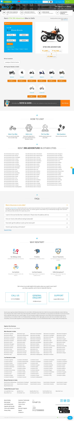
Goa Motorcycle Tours (34, 395)
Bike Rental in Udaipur (61, 354)
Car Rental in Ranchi (34, 375)
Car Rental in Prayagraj (61, 374)
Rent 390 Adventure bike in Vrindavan (33, 186)
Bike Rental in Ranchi (61, 351)
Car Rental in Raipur (21, 375)
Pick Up (8, 32)
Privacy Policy (7, 412)
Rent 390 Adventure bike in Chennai (33, 157)
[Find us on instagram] (68, 402)
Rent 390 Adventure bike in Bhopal (11, 155)
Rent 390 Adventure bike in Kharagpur (12, 167)
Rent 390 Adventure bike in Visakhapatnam (13, 186)
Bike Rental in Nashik (48, 349)
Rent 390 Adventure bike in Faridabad (55, 159)
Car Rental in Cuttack (8, 365)
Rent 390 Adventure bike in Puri (32, 178)
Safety (19, 408)
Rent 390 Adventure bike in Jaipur (54, 164)
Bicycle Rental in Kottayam (22, 386)
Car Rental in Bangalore (61, 361)
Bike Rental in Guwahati (9, 342)
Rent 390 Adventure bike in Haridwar (11, 164)
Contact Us (31, 1)
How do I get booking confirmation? (15, 227)
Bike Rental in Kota (47, 346)
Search (10, 44)
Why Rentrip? (7, 404)
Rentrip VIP (15, 1)
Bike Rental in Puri (34, 351)
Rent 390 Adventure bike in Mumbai (33, 172)
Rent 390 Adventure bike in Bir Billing (54, 155)
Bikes (59, 8)
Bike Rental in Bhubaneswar (23, 337)
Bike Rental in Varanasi (21, 356)
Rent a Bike (6, 330)
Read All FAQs (7, 230)
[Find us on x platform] (65, 402)
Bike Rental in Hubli (47, 342)
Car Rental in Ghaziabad (9, 367)
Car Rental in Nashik (61, 372)
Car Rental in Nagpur (48, 372)
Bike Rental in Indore (8, 344)
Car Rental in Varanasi (21, 379)
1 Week (21, 49)
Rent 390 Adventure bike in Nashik (32, 174)
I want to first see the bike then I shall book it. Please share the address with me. (27, 215)
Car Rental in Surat (21, 377)
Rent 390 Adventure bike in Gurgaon (11, 162)
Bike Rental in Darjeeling (35, 339)
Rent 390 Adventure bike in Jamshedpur (12, 166)
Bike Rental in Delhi (61, 339)
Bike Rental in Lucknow (8, 347)
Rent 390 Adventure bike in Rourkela (54, 179)
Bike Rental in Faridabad (9, 341)
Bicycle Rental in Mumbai (49, 386)
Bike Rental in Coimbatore (9, 339)
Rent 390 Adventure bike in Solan (53, 181)
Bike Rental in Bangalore (62, 335)
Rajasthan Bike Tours (34, 393)
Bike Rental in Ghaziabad (35, 341)
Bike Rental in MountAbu (62, 347)
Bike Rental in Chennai (61, 337)
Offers (36, 1)
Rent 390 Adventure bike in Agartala (11, 153)
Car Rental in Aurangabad (49, 361)
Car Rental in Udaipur (61, 377)
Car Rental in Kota (34, 370)
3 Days (12, 49)
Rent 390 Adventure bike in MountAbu (12, 172)
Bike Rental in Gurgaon (61, 341)
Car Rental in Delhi (34, 365)
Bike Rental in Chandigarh (49, 337)
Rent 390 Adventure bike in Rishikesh (33, 179)
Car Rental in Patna (34, 374)
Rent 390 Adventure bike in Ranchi (11, 179)
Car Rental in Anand (34, 361)
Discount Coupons (22, 410)
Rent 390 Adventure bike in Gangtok (11, 160)
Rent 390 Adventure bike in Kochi (32, 167)
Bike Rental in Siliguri (48, 353)
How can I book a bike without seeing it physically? (19, 219)
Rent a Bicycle (17, 330)
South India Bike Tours (47, 395)
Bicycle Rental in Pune (8, 388)
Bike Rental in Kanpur (61, 344)
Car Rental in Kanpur (61, 368)
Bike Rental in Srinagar (21, 354)
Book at (9, 27)
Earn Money (65, 103)
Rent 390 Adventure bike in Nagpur (54, 172)
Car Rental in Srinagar (8, 377)
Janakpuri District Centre (12, 62)
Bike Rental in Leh (60, 346)
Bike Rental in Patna (8, 351)
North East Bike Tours (47, 393)
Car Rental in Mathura (61, 370)
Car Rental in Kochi (8, 370)
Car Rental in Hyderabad (9, 368)
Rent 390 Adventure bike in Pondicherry (55, 176)
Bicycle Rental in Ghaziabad (49, 384)
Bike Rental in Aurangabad (49, 335)
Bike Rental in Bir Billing (35, 337)
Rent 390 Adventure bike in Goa (53, 160)
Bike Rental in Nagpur (21, 349)
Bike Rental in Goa (47, 341)
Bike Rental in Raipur (48, 351)
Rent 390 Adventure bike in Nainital (11, 174)
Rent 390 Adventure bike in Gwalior (54, 162)
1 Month (26, 49)
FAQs (73, 171)
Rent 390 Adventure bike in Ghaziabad (33, 160)
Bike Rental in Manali (21, 347)
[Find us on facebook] (61, 402)
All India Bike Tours (21, 395)
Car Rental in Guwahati (48, 367)
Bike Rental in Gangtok (21, 341)
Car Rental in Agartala (8, 361)
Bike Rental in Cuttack (21, 339)
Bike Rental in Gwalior (21, 342)
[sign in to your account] (58, 2)
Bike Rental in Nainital (34, 349)
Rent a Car (11, 330)
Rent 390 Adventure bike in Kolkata (54, 167)
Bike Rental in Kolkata (34, 346)
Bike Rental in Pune (21, 351)
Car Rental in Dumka (48, 365)
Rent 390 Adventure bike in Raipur (54, 178)
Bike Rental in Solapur (8, 354)
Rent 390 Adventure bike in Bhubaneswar (34, 155)
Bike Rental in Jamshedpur (35, 344)
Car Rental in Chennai (48, 363)
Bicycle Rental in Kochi (8, 386)
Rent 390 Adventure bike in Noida (54, 174)
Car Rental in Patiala (21, 374)
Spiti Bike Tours (20, 393)
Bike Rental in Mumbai (8, 349)
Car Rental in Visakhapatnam (36, 379)
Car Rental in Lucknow (48, 370)
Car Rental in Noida (8, 374)
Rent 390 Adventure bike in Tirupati (54, 183)
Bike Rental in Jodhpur (48, 344)
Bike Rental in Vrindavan (48, 356)
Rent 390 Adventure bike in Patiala (11, 176)
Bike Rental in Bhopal (8, 337)
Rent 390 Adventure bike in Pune (10, 178)
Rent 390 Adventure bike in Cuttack (11, 159)
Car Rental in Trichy (47, 377)
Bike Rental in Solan (61, 353)
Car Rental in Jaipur (34, 368)
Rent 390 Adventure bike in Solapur (11, 183)
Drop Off (8, 38)
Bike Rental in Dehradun (48, 339)
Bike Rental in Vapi (8, 356)
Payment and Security (9, 408)
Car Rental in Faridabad (61, 365)
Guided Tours (26, 1)
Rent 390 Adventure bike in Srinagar (33, 183)
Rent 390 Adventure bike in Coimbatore (55, 157)
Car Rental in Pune (7, 375)
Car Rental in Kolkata (21, 370)
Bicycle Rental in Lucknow (35, 386)
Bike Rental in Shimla (34, 353)
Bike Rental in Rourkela (22, 353)
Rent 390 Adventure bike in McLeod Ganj (55, 171)
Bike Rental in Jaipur (21, 344)
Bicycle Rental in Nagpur (62, 386)
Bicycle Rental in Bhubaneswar (10, 384)
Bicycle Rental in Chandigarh (23, 384)
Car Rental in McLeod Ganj (9, 372)
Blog (21, 1)
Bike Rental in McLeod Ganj (49, 347)
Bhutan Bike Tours (8, 395)
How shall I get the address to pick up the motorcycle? (20, 223)
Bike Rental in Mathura (35, 347)
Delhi (62, 8)
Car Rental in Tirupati (34, 377)
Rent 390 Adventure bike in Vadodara (33, 185)
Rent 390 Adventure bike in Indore (32, 164)
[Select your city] (69, 2)
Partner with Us (22, 404)
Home (55, 8)
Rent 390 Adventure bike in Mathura (33, 171)
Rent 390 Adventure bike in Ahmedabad (34, 153)
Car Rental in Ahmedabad (22, 361)
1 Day (8, 49)
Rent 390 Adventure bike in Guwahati (33, 162)
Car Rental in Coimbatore (62, 363)
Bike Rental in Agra (21, 335)
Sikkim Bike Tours (59, 393)
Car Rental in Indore (21, 368)
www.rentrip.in (14, 208)
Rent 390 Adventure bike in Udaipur (11, 185)
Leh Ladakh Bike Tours (8, 393)
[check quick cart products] (63, 2)
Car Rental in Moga (21, 372)
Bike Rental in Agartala (8, 335)
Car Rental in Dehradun (22, 365)
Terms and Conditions (9, 410)
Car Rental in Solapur (61, 375)
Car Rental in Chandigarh (35, 363)
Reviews (40, 1)
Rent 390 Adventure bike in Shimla (11, 181)
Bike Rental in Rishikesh (9, 353)
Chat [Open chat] (70, 418)
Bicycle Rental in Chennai (35, 384)
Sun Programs (67, 419)
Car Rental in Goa (20, 367)
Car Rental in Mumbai (34, 372)
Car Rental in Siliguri (48, 375)
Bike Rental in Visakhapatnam (36, 356)
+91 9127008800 (38, 411)
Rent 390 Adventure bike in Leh (32, 169)
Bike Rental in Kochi (21, 346)
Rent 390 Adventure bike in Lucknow (54, 169)
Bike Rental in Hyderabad (62, 342)
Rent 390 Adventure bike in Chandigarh (12, 157)
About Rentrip (7, 402)
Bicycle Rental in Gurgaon (62, 384)
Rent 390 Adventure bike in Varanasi (54, 185)
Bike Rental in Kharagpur (9, 346)
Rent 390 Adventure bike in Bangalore (55, 153)
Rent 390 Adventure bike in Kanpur (54, 166)
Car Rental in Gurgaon (34, 367)
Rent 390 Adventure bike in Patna (32, 176)
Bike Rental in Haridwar (35, 342)
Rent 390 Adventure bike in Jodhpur (33, 166)
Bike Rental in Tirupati (34, 354)
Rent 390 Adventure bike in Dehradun (33, 159)
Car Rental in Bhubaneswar (22, 363)
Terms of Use (21, 406)
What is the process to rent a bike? (15, 205)
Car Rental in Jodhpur (48, 368)
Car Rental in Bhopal (8, 363)
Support (20, 412)
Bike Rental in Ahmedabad (35, 335)
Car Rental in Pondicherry (49, 374)
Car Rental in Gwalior (61, 367)
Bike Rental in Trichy (48, 354)
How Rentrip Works (8, 406)
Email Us (36, 404)
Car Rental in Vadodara (9, 379)
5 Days (16, 49)
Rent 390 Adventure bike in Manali (11, 171)
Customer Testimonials (23, 402)
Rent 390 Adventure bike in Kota (10, 169)
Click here (66, 19)
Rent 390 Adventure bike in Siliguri (32, 181)
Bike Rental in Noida (61, 349)
